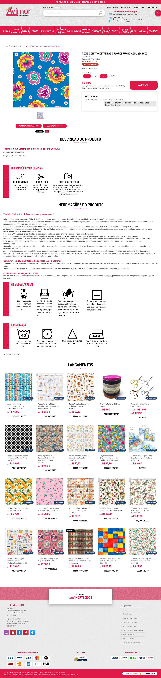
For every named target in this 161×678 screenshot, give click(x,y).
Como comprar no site (130, 618)
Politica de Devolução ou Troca (133, 630)
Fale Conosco (140, 7)
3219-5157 (118, 18)
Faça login (58, 7)
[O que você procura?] (100, 13)
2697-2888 (11, 615)
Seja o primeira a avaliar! (90, 68)
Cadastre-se (153, 7)
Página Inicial (127, 606)
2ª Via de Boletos (128, 639)
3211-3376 (11, 626)
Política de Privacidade (130, 622)
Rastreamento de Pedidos (131, 643)
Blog (124, 610)
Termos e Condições (129, 626)
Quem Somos (127, 614)
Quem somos (127, 7)
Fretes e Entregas (128, 634)
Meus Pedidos (113, 7)
